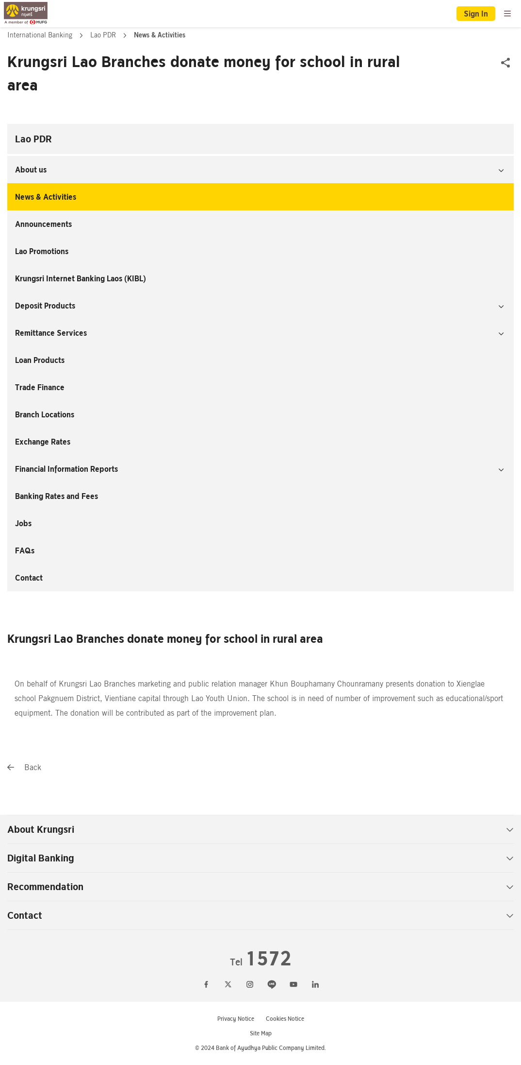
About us (31, 169)
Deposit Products (45, 305)
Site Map (261, 1033)
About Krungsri (260, 829)
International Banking (40, 35)
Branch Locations (44, 414)
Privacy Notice (235, 1018)
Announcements (43, 224)
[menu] (507, 13)
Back (24, 767)
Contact (29, 577)
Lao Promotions (41, 251)
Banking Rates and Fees (56, 496)
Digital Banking (260, 858)
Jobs (23, 523)
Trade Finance (40, 387)
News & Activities (45, 196)
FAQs (24, 550)
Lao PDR (104, 35)
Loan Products (40, 360)
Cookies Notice (285, 1018)
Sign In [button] (476, 13)
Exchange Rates (42, 441)
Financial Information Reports (66, 469)
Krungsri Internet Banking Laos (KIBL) (80, 278)
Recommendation (260, 886)
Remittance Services (51, 332)
